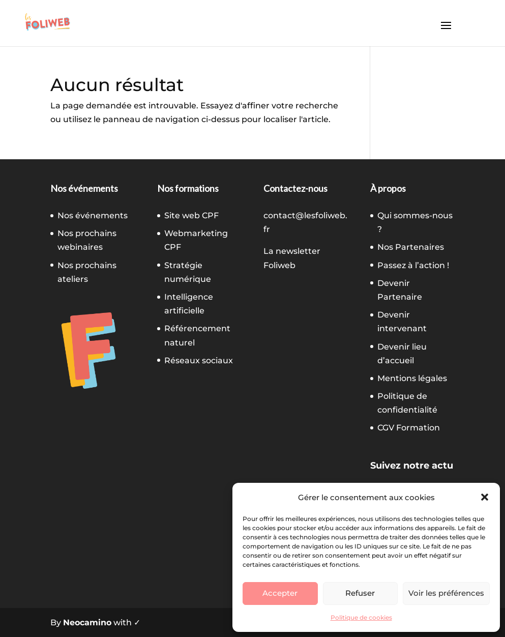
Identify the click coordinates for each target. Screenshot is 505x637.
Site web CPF (191, 215)
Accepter (280, 593)
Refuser (360, 593)
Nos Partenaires (410, 247)
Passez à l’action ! (413, 265)
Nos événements (92, 215)
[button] (485, 497)
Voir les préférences (446, 593)
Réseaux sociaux (198, 360)
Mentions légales (412, 378)
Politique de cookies (361, 617)
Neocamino (87, 622)
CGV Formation (408, 427)
